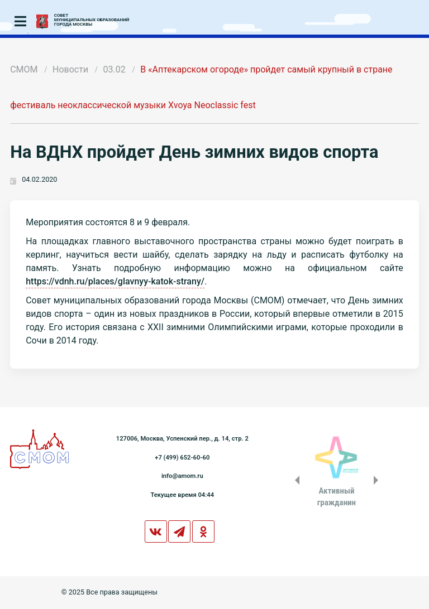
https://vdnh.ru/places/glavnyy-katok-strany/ (115, 281)
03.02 (114, 69)
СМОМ (23, 69)
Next (378, 480)
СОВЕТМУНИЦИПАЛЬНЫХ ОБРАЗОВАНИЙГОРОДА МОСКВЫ (92, 20)
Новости (70, 69)
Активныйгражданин (336, 496)
